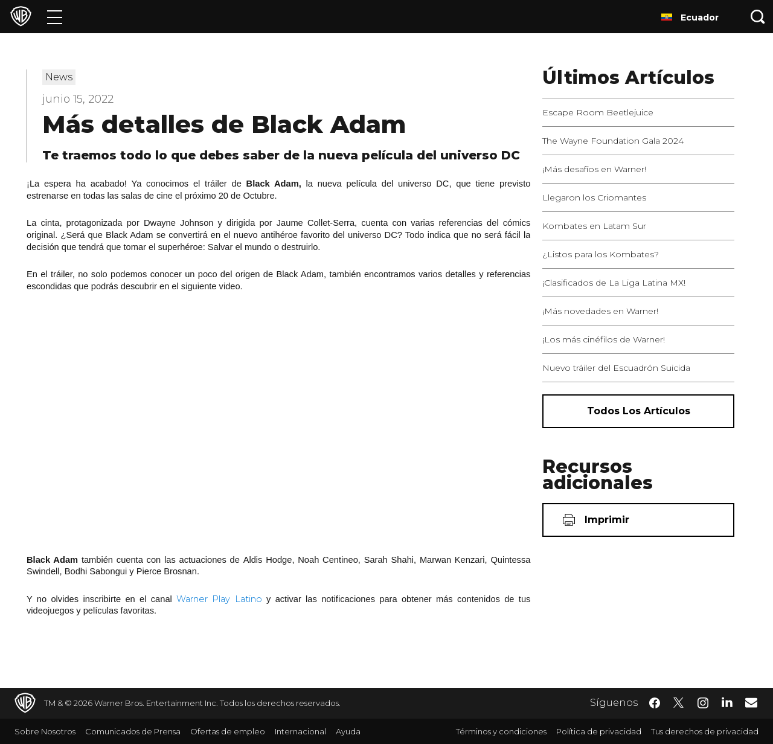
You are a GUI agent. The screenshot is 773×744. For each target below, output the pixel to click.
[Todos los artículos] (638, 411)
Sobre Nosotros (44, 731)
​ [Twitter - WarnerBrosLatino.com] (679, 703)
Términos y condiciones (501, 731)
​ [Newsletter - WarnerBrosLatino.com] (751, 702)
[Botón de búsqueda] (758, 16)
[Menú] (54, 16)
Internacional (300, 731)
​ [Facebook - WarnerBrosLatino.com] (654, 703)
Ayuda (348, 731)
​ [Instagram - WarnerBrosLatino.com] (703, 703)
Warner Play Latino (219, 599)
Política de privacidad (598, 731)
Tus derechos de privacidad (705, 731)
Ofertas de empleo (227, 731)
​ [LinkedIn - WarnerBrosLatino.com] (727, 702)
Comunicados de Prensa (133, 731)
